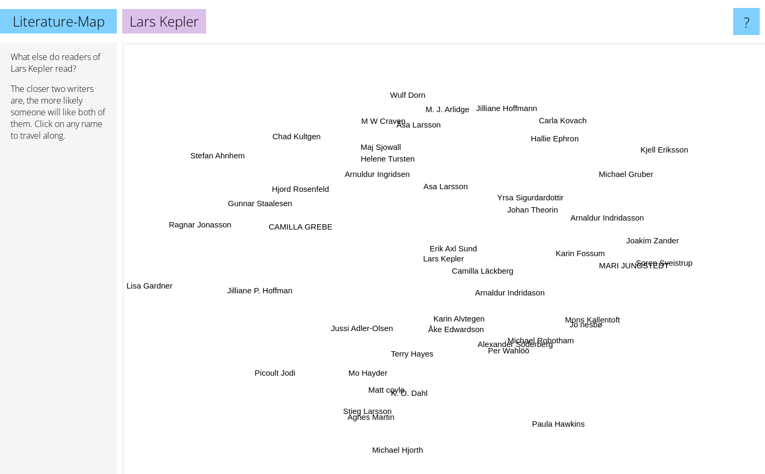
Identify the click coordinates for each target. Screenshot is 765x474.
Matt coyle (393, 374)
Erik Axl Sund (450, 234)
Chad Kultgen (311, 148)
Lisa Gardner (163, 281)
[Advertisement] (58, 312)
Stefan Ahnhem (229, 161)
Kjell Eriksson (655, 156)
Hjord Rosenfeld (297, 178)
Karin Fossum (593, 252)
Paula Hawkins (551, 409)
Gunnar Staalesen (250, 204)
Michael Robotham (564, 345)
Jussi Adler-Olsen (340, 339)
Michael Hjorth (402, 439)
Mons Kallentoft (587, 319)
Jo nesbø (607, 338)
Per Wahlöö (515, 347)
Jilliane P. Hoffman (280, 286)
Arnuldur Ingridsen (378, 171)
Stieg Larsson (360, 427)
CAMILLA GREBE (300, 228)
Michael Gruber (606, 182)
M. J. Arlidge (449, 121)
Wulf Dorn (411, 110)
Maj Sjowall (383, 149)
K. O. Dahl (418, 377)
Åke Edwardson (442, 330)
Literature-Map (59, 21)
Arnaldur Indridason (524, 302)
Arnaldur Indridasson (597, 214)
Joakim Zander (632, 242)
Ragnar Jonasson (183, 229)
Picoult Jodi (290, 361)
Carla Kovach (549, 129)
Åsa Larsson (416, 127)
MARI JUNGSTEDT (614, 265)
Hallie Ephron (546, 148)
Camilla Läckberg (468, 260)
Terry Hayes (415, 344)
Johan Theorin (526, 203)
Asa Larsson (471, 170)
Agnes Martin (378, 400)
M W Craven (384, 125)
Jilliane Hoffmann (504, 122)
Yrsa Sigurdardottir (537, 192)
